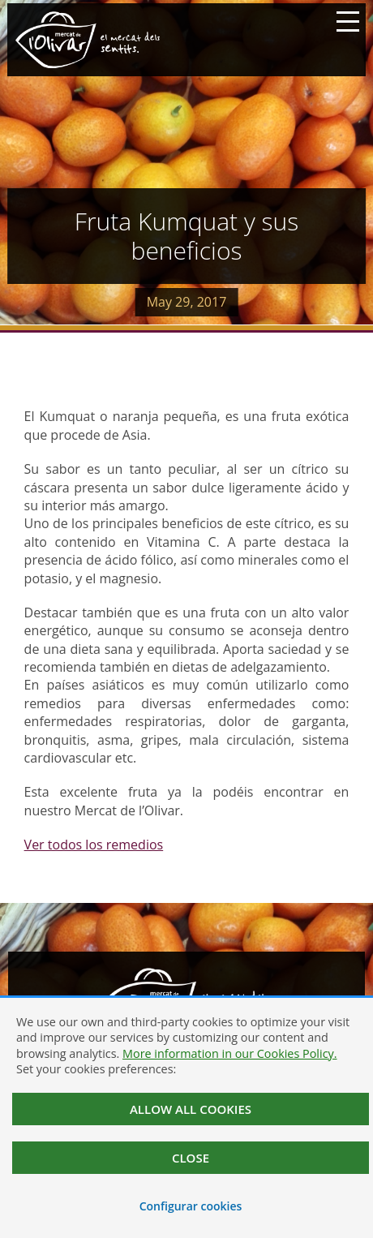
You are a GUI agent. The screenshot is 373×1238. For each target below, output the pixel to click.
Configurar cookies (190, 1206)
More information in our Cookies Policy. (229, 1053)
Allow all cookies (190, 1109)
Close (190, 1158)
